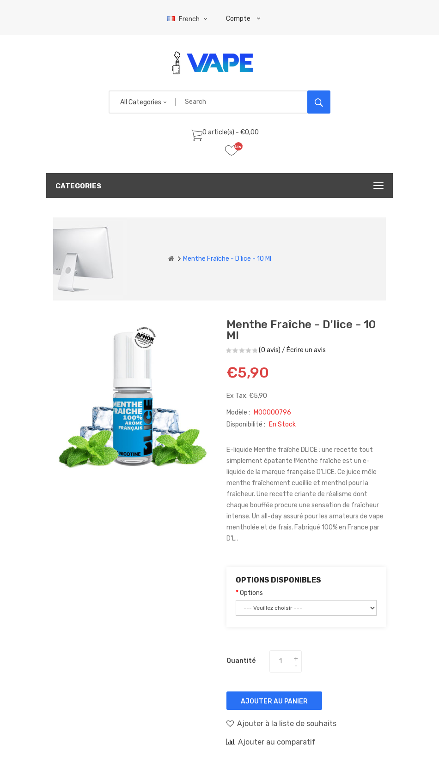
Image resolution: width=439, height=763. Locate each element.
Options (251, 593)
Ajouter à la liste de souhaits (281, 723)
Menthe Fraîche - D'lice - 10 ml (227, 259)
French (188, 19)
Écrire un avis (306, 350)
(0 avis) (269, 350)
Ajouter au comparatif (271, 742)
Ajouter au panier (274, 701)
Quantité (241, 661)
